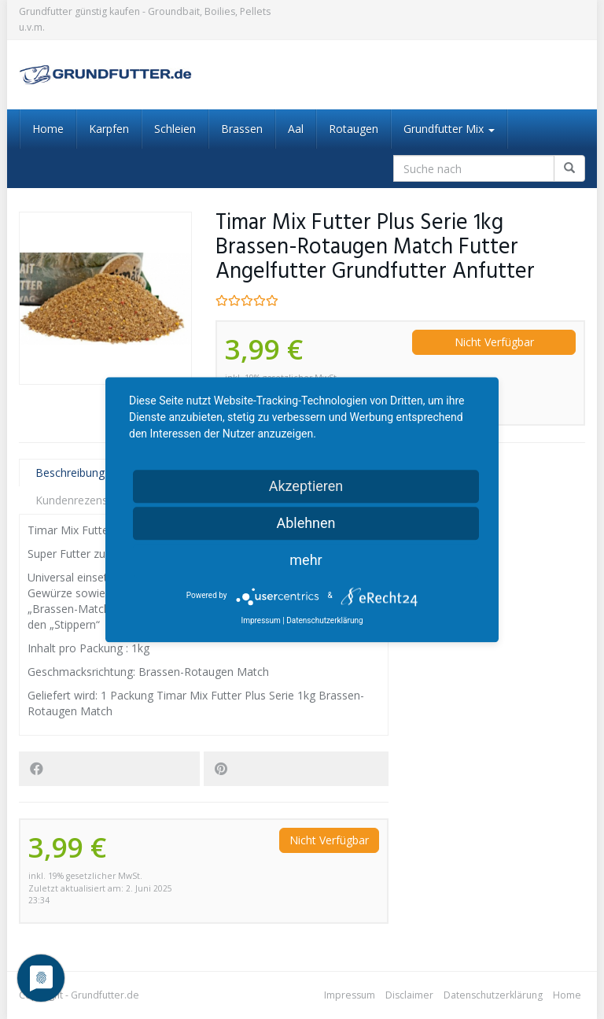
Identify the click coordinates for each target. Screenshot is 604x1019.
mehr (305, 560)
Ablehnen (305, 523)
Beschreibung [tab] (70, 472)
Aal (296, 128)
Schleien (175, 128)
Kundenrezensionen (85, 500)
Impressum (349, 995)
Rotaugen (353, 128)
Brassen (242, 128)
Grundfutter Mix (449, 128)
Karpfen (109, 128)
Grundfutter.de (105, 995)
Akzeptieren (306, 486)
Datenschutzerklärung (493, 995)
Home (48, 128)
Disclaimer (409, 995)
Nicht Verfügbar (494, 341)
